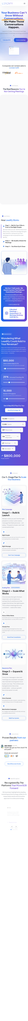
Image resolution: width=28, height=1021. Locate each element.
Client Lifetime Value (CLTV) (11, 363)
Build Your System (14, 718)
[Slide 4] (14, 829)
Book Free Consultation (14, 637)
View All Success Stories (14, 764)
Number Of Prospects (9, 393)
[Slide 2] (12, 829)
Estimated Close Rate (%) (17, 377)
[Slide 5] (15, 829)
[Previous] (11, 826)
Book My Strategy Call (14, 410)
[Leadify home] (7, 3)
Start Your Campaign (14, 555)
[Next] (16, 826)
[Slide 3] (13, 829)
